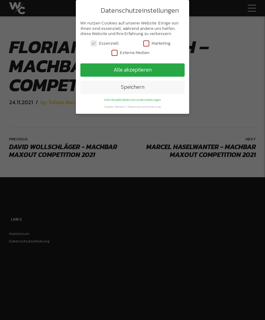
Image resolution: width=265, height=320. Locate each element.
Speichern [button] (132, 85)
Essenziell (105, 42)
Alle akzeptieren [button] (133, 68)
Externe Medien (130, 51)
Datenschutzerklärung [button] (144, 105)
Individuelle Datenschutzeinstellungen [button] (132, 98)
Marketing (156, 42)
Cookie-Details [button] (114, 105)
